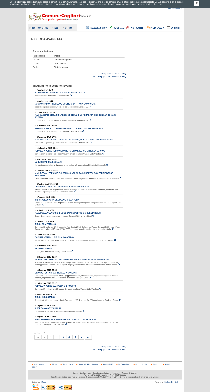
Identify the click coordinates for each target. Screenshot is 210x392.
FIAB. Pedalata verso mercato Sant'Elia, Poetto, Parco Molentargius (74, 140)
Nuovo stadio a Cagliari (48, 162)
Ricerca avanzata (174, 8)
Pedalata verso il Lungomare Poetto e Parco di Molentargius (70, 151)
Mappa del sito (141, 364)
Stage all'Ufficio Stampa (88, 364)
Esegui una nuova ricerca (113, 73)
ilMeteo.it (44, 382)
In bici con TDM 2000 (45, 224)
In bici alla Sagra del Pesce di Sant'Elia (57, 200)
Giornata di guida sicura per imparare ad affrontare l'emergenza (72, 260)
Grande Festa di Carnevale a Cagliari (56, 273)
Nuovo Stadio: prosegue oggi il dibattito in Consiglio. (65, 104)
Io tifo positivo (43, 248)
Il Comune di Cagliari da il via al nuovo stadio (60, 93)
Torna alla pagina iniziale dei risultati (108, 76)
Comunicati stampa (40, 27)
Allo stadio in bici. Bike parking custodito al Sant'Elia (65, 319)
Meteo (54, 364)
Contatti (156, 364)
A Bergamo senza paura (48, 308)
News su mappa (40, 364)
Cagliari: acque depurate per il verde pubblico (62, 187)
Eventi (56, 27)
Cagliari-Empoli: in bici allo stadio (54, 237)
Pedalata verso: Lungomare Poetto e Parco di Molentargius (69, 128)
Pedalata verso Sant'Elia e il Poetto (55, 286)
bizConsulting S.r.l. (171, 382)
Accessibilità (108, 364)
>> (87, 337)
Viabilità (68, 27)
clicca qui (54, 4)
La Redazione (124, 364)
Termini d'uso (68, 364)
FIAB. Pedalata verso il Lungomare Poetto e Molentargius (68, 213)
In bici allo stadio (45, 297)
